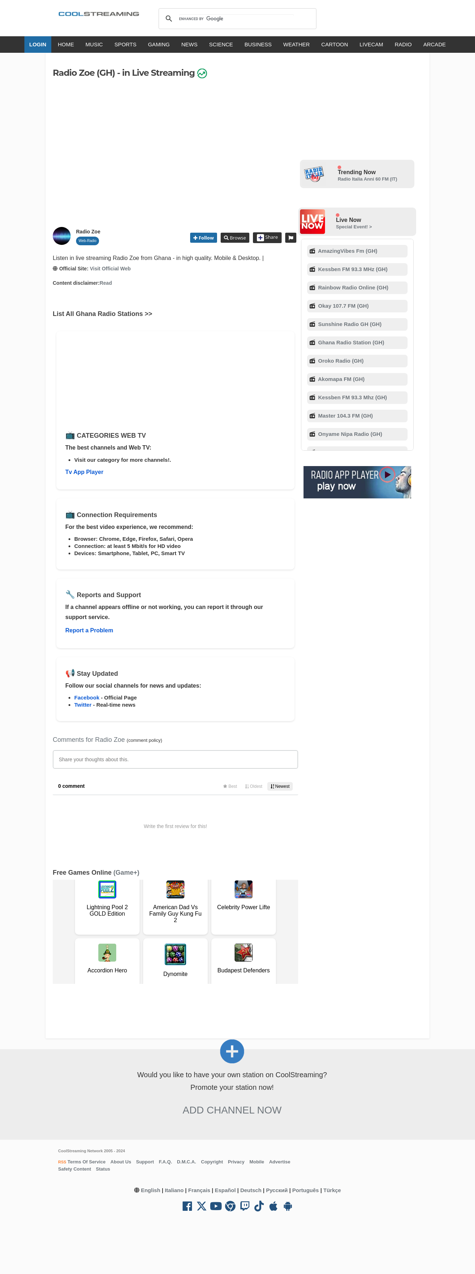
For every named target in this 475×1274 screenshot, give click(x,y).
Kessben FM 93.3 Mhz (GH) (352, 397)
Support (145, 1161)
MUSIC (94, 44)
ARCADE (434, 44)
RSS (62, 1162)
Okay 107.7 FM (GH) (343, 306)
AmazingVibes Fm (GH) (347, 251)
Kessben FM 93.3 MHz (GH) (352, 269)
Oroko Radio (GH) (340, 361)
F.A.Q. (165, 1161)
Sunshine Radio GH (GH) (349, 324)
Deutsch (251, 1190)
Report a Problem (89, 630)
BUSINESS (258, 44)
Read (106, 283)
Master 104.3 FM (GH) (345, 416)
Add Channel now (232, 1110)
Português (305, 1190)
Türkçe (332, 1190)
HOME (66, 44)
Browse (237, 237)
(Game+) (126, 872)
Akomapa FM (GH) (341, 379)
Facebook (86, 697)
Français (199, 1190)
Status (103, 1169)
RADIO (403, 44)
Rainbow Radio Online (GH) (353, 287)
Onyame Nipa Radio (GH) (349, 434)
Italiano (174, 1190)
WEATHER (296, 44)
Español (225, 1190)
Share (267, 237)
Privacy (236, 1161)
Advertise (279, 1161)
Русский (277, 1190)
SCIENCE (221, 44)
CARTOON (334, 44)
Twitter (82, 705)
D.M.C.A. (186, 1161)
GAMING (159, 44)
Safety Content (74, 1169)
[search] (236, 18)
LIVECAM (371, 44)
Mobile (256, 1161)
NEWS (189, 44)
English (150, 1190)
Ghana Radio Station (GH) (350, 342)
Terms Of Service (86, 1161)
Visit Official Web (110, 268)
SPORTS (125, 44)
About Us (120, 1161)
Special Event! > (354, 226)
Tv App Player (84, 472)
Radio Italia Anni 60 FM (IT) (367, 179)
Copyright (212, 1161)
